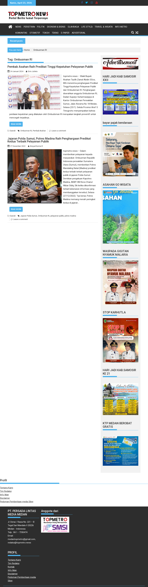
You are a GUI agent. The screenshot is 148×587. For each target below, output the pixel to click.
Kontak (11, 567)
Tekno (55, 33)
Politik (41, 26)
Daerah (13, 131)
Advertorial (79, 33)
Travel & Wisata (104, 26)
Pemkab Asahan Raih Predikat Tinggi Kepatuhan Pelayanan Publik (50, 66)
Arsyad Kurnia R (36, 146)
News (18, 26)
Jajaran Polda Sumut (28, 216)
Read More (16, 124)
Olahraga (73, 26)
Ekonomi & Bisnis (56, 26)
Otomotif (35, 33)
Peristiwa (29, 26)
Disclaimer (5, 498)
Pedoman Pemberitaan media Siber (16, 501)
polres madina (70, 216)
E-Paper (65, 33)
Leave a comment (59, 131)
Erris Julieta (32, 71)
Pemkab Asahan (39, 131)
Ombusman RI (26, 131)
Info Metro (121, 26)
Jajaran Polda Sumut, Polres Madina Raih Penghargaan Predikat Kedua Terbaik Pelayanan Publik (49, 140)
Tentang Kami (6, 487)
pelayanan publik (57, 216)
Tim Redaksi (6, 491)
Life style (86, 26)
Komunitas (21, 33)
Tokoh (45, 33)
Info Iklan (4, 494)
